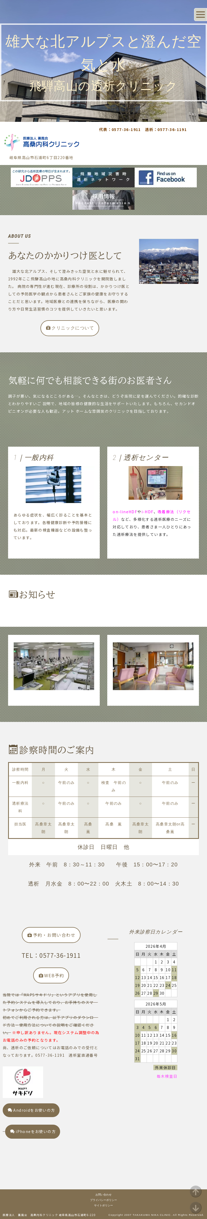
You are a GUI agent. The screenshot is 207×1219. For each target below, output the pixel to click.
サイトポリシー (103, 1205)
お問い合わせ (103, 1194)
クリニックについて (70, 327)
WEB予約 (51, 975)
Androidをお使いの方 (31, 1110)
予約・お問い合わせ (51, 935)
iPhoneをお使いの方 (33, 1131)
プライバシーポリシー (103, 1200)
